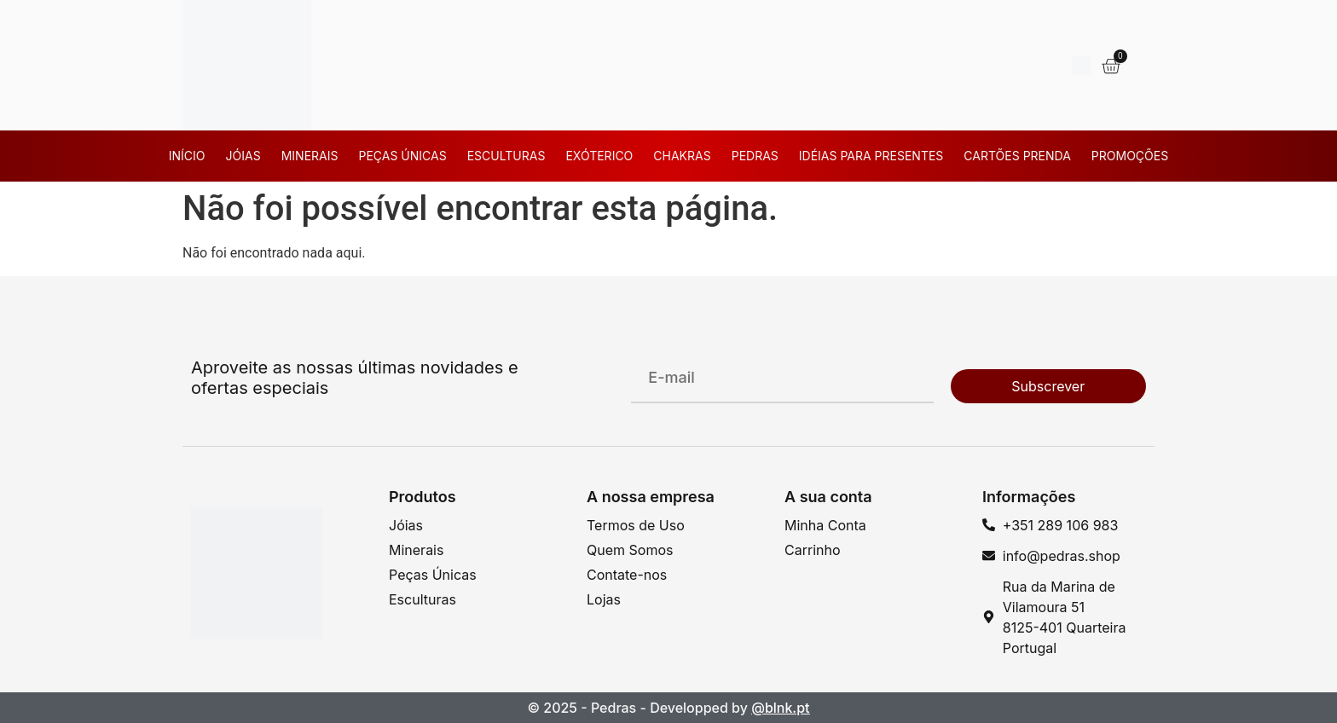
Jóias (243, 155)
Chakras (681, 155)
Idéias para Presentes (871, 155)
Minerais (310, 155)
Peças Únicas (402, 155)
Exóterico (599, 155)
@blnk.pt (780, 707)
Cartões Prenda (1017, 155)
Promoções (1129, 155)
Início (187, 155)
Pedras (755, 155)
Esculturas (506, 155)
